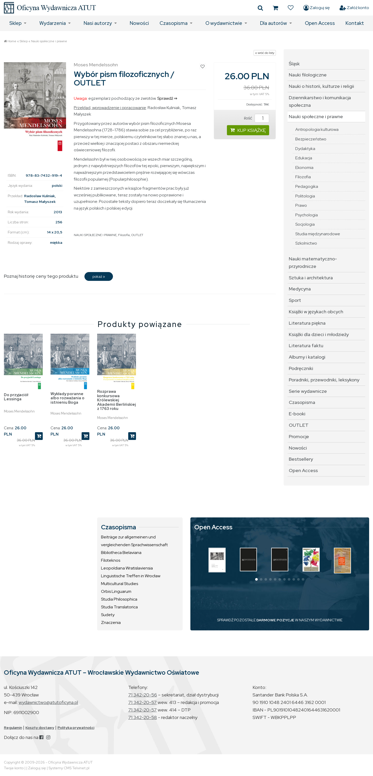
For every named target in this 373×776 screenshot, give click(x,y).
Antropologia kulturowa (317, 129)
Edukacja (303, 158)
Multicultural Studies (119, 583)
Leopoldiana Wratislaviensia (127, 568)
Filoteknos (110, 560)
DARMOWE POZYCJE (275, 620)
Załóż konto (354, 8)
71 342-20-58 (142, 717)
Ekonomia (304, 167)
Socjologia (305, 224)
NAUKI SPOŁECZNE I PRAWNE (95, 235)
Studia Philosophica (119, 599)
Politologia (305, 196)
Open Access (320, 23)
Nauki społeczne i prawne (49, 41)
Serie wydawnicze (308, 391)
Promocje (299, 436)
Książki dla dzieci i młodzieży (319, 334)
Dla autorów (273, 23)
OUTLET (137, 235)
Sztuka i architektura (311, 278)
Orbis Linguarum (116, 591)
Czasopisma (174, 23)
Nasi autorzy (98, 23)
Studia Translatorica (119, 607)
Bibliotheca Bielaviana (121, 552)
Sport (295, 300)
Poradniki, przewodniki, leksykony (324, 380)
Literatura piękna (307, 323)
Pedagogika (306, 186)
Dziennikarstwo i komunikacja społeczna (320, 101)
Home (12, 41)
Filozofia (124, 235)
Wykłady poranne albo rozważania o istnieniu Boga (67, 398)
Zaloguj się (316, 8)
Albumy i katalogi (307, 357)
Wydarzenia (52, 23)
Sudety (107, 614)
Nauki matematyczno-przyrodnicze (313, 262)
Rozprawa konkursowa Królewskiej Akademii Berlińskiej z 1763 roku (116, 400)
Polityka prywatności (76, 727)
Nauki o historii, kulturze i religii (321, 86)
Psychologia (306, 215)
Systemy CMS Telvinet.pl (68, 768)
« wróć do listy (264, 53)
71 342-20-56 (142, 695)
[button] (256, 579)
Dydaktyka (305, 148)
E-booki (297, 414)
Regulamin (13, 727)
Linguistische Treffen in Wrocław (130, 576)
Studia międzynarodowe (317, 234)
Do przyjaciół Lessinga (16, 397)
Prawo (301, 205)
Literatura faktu (306, 345)
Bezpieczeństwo (310, 139)
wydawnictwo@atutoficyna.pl (48, 702)
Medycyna (300, 289)
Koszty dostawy (39, 727)
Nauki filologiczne (308, 75)
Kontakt (355, 23)
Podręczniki (301, 368)
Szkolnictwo (306, 243)
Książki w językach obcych (316, 312)
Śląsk (294, 64)
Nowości (139, 23)
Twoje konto (14, 768)
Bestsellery (301, 459)
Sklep (15, 23)
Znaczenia (111, 622)
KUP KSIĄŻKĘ (248, 130)
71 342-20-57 (142, 702)
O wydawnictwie (223, 23)
